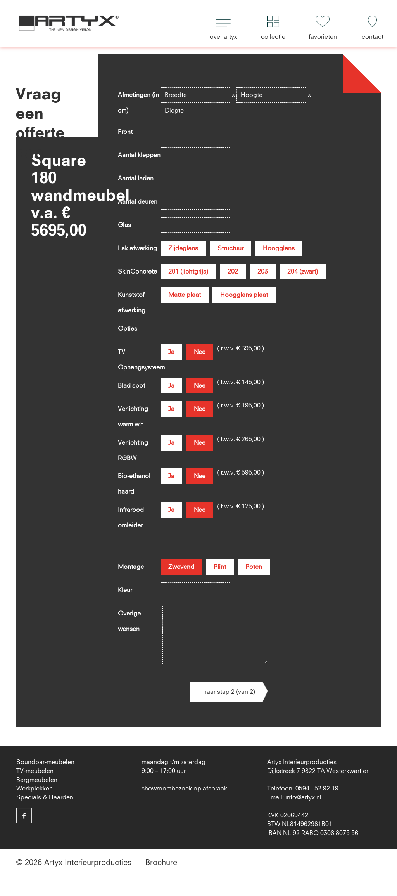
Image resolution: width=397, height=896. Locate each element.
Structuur (230, 248)
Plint (220, 567)
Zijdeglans (183, 248)
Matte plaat (184, 295)
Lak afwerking (137, 248)
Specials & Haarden (44, 797)
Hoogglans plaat (244, 295)
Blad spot (131, 386)
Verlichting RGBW (133, 445)
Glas (124, 225)
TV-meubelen (35, 771)
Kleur (125, 590)
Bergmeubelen (36, 780)
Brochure (161, 863)
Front (125, 132)
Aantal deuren (137, 202)
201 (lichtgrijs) (188, 272)
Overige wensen (129, 615)
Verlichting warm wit (133, 411)
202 (233, 272)
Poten (253, 567)
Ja (171, 352)
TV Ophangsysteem (139, 354)
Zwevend (181, 567)
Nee (199, 352)
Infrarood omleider (131, 512)
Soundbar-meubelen (45, 762)
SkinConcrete (137, 272)
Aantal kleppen (139, 155)
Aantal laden (136, 178)
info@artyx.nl (303, 797)
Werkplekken (34, 788)
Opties (127, 329)
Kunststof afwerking (131, 297)
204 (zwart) (302, 272)
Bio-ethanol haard (134, 478)
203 (262, 272)
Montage (131, 567)
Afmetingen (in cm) (138, 97)
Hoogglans (279, 248)
